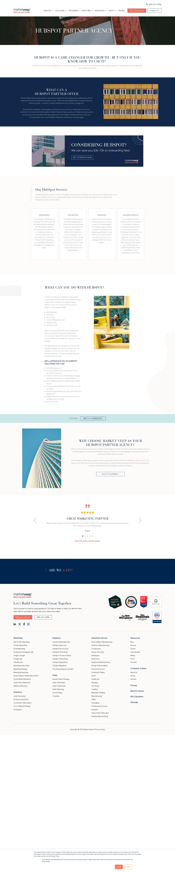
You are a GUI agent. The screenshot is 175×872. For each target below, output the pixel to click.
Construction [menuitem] (96, 649)
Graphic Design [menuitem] (19, 655)
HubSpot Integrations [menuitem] (60, 662)
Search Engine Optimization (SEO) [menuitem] (26, 676)
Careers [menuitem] (133, 679)
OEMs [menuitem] (93, 699)
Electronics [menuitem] (95, 659)
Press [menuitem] (132, 659)
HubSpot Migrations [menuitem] (59, 665)
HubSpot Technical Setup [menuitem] (61, 655)
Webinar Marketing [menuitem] (20, 686)
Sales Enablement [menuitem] (59, 686)
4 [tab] (90, 536)
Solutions (59, 11)
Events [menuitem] (132, 649)
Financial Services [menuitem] (98, 669)
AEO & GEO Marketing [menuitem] (22, 642)
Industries (86, 11)
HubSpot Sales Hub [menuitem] (59, 645)
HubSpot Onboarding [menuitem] (60, 659)
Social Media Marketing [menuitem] (22, 679)
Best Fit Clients (137, 691)
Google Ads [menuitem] (18, 659)
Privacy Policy (100, 729)
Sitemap (134, 702)
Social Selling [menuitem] (57, 693)
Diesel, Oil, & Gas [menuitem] (97, 652)
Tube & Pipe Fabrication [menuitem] (100, 713)
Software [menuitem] (94, 710)
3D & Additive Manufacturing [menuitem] (101, 642)
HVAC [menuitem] (93, 676)
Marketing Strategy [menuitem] (20, 669)
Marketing (18, 638)
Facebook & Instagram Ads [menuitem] (23, 652)
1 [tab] (82, 536)
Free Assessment (137, 10)
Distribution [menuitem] (95, 655)
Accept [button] (119, 867)
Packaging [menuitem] (95, 703)
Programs (73, 11)
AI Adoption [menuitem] (18, 710)
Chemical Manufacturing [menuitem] (100, 645)
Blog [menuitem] (132, 642)
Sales (54, 675)
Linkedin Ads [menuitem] (18, 662)
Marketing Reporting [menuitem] (21, 672)
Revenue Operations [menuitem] (21, 699)
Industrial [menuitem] (94, 682)
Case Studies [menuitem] (135, 652)
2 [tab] (85, 536)
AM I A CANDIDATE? (93, 418)
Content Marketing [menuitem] (20, 645)
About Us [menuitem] (133, 672)
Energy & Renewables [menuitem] (99, 665)
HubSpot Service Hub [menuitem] (60, 649)
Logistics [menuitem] (94, 689)
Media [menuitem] (132, 655)
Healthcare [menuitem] (95, 679)
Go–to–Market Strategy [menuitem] (22, 706)
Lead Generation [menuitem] (20, 696)
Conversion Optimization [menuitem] (22, 703)
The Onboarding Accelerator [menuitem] (62, 669)
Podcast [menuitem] (133, 662)
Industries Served (99, 638)
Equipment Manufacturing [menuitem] (100, 662)
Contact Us (154, 10)
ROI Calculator (136, 696)
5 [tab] (92, 536)
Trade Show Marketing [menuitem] (22, 682)
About (111, 11)
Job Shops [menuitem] (95, 686)
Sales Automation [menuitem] (58, 682)
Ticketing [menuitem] (55, 696)
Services (47, 11)
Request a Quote (23, 617)
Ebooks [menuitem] (133, 645)
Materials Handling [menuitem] (98, 693)
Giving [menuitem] (132, 676)
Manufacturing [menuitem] (96, 696)
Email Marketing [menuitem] (19, 649)
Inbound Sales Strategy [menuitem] (60, 679)
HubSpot (56, 638)
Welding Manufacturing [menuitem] (99, 716)
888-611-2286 (153, 4)
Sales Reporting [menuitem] (58, 689)
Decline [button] (128, 867)
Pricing (121, 11)
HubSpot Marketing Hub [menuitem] (61, 642)
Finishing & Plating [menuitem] (97, 672)
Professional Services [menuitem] (99, 706)
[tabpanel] (87, 518)
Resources (99, 11)
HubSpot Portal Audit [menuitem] (59, 652)
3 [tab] (87, 536)
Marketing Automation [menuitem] (21, 665)
